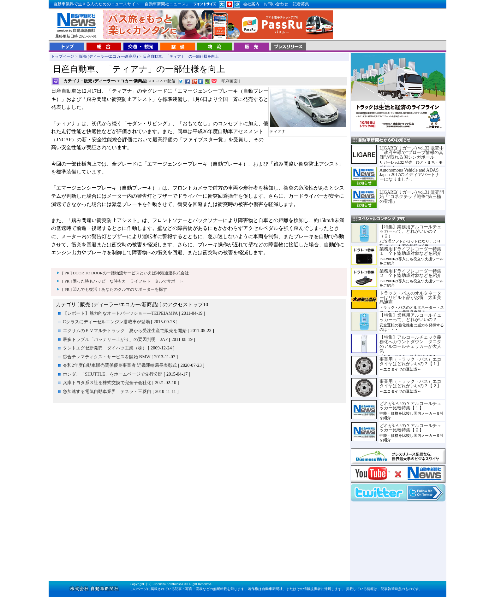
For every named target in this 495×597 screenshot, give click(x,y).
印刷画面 (229, 81)
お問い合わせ (276, 4)
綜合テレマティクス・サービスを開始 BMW (106, 356)
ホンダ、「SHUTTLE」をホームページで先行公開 (113, 374)
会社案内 (251, 4)
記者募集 (301, 4)
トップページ (62, 56)
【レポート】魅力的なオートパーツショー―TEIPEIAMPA (120, 313)
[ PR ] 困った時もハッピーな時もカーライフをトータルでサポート (122, 281)
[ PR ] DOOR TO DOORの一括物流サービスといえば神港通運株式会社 (125, 273)
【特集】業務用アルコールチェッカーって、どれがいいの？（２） (410, 231)
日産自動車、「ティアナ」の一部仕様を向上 (181, 56)
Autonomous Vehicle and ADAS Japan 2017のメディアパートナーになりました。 (409, 174)
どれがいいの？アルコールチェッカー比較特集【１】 (410, 405)
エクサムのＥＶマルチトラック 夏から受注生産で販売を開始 (125, 330)
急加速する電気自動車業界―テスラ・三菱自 (107, 391)
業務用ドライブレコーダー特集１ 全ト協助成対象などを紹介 (410, 251)
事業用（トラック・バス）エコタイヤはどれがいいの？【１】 (410, 361)
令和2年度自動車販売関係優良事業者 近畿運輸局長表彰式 (120, 365)
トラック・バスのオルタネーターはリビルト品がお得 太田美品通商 (410, 297)
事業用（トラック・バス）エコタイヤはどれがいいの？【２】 (410, 383)
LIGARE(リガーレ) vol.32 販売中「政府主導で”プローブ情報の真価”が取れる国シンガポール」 (411, 152)
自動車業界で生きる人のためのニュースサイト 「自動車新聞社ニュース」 (121, 4)
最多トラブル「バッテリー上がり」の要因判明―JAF (115, 339)
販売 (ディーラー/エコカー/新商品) (108, 56)
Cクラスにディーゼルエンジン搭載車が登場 (106, 321)
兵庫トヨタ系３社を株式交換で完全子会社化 (107, 382)
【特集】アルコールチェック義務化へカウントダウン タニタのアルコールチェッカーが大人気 (410, 344)
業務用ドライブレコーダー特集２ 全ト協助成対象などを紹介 (410, 273)
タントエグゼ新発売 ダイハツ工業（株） (105, 347)
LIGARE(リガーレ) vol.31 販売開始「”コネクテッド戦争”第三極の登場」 (411, 197)
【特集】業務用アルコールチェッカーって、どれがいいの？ (410, 317)
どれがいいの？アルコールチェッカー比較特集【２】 (410, 427)
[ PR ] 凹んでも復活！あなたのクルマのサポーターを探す (114, 289)
